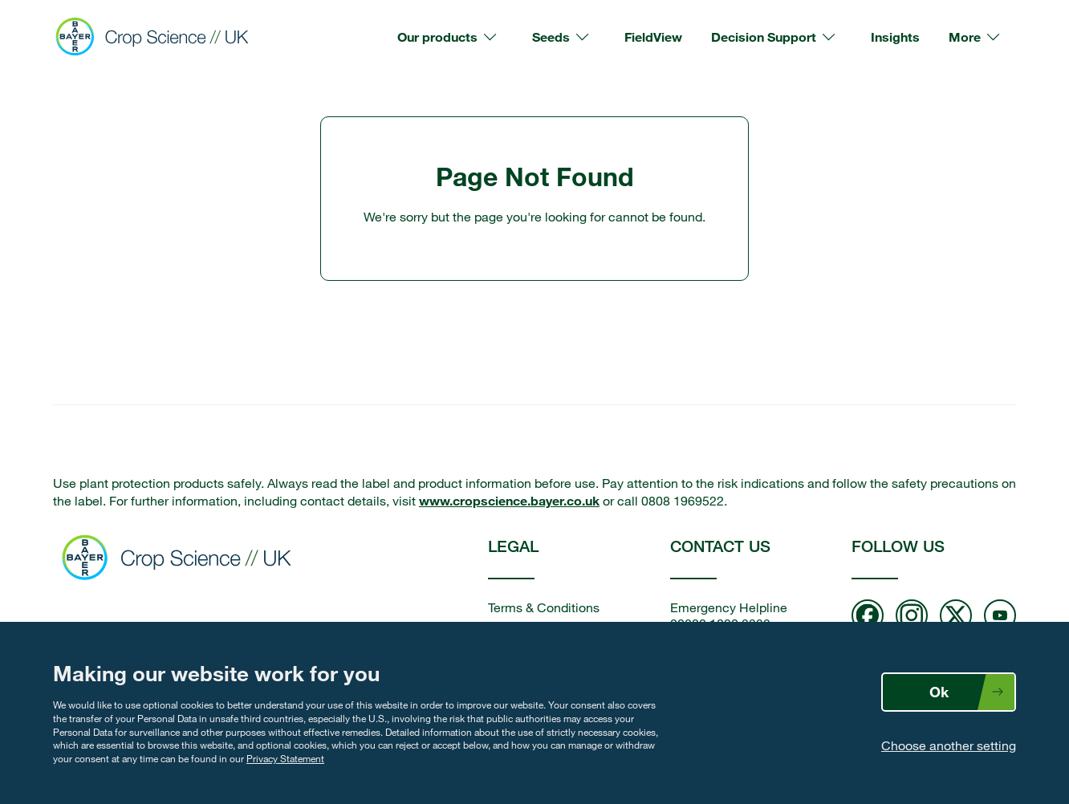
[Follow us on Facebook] (868, 617)
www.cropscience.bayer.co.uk (509, 500)
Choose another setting (948, 745)
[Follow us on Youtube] (1000, 617)
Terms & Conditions (544, 607)
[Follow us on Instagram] (912, 617)
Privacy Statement (285, 758)
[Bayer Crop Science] (158, 36)
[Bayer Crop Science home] (181, 559)
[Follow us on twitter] (956, 617)
